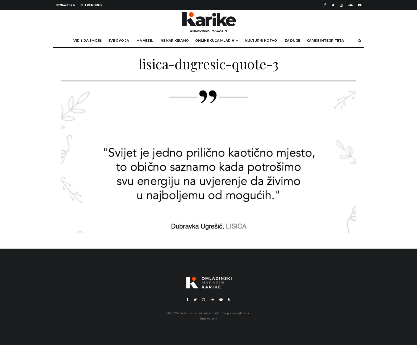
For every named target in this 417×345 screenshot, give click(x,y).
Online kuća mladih (214, 40)
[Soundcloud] (350, 5)
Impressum (208, 318)
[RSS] (229, 299)
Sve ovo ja (118, 40)
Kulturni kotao (261, 40)
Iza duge (291, 40)
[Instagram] (341, 5)
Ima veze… (144, 40)
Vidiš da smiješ (87, 40)
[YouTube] (359, 5)
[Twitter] (333, 5)
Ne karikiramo (175, 40)
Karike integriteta (325, 40)
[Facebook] (325, 5)
